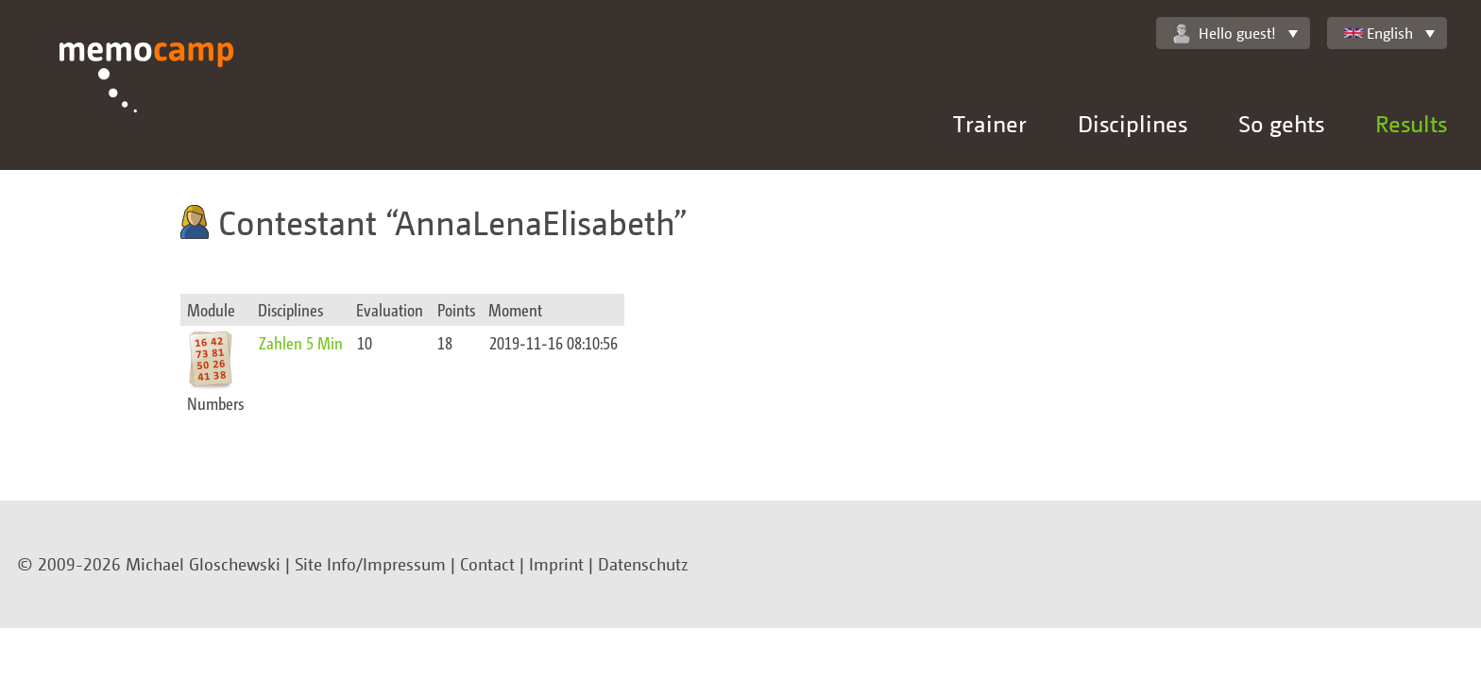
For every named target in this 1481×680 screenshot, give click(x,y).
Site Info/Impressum (370, 563)
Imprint (556, 563)
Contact (487, 563)
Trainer (990, 123)
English (1378, 33)
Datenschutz (643, 563)
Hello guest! (1224, 33)
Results (1411, 123)
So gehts (1281, 123)
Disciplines (1132, 123)
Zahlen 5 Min (301, 342)
